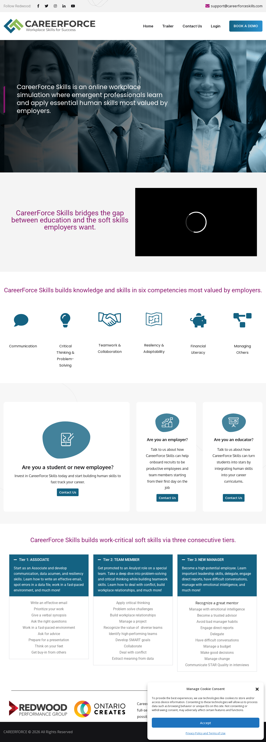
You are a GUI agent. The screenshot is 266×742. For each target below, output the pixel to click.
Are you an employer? (167, 516)
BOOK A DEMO (246, 26)
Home (148, 26)
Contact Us (192, 26)
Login (215, 26)
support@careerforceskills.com (236, 6)
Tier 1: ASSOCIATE (49, 575)
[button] (257, 689)
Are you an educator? (233, 516)
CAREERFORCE (15, 731)
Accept (205, 723)
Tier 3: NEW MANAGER (216, 575)
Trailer (168, 26)
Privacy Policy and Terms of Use (206, 733)
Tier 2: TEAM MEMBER (133, 575)
